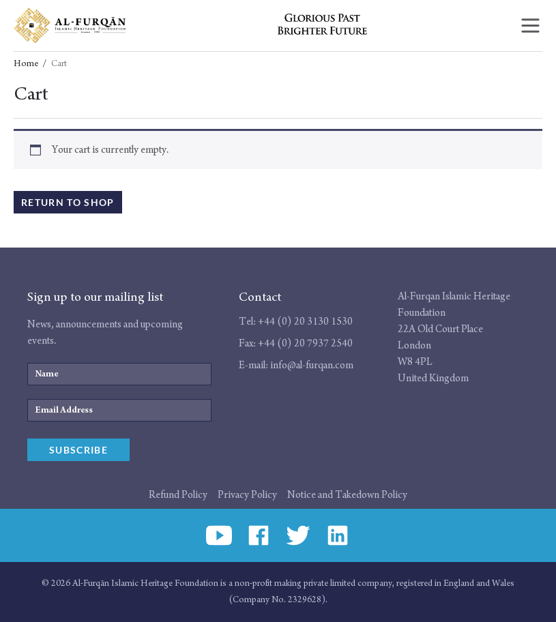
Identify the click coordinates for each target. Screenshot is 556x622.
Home (26, 64)
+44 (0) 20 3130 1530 (305, 321)
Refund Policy (178, 494)
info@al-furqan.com (311, 365)
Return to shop (68, 202)
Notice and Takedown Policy (347, 494)
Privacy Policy (247, 494)
